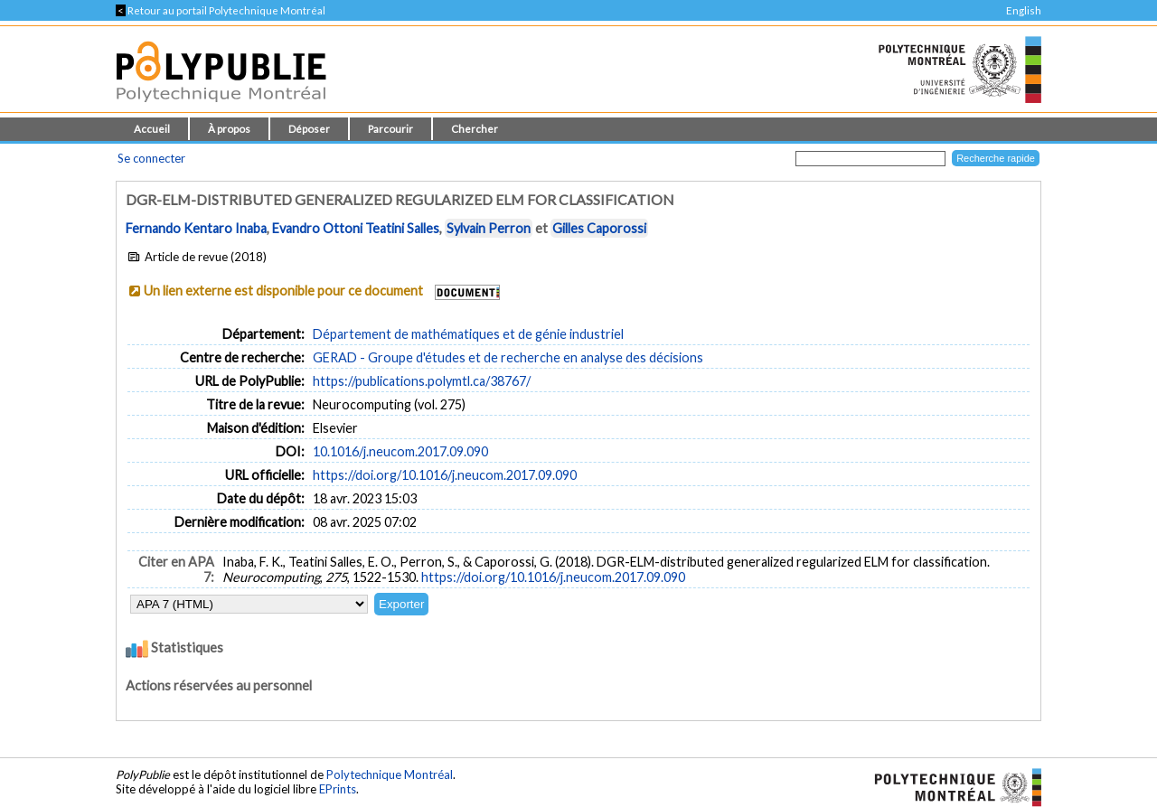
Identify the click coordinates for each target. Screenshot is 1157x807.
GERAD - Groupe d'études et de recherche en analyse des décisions (508, 357)
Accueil (152, 129)
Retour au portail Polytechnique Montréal (220, 10)
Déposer (309, 129)
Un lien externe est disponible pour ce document (283, 290)
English (1023, 10)
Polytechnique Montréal (389, 774)
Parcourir (390, 129)
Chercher (474, 129)
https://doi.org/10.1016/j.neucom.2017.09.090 (445, 475)
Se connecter (151, 158)
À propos (229, 129)
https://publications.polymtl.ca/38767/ (422, 381)
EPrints (337, 789)
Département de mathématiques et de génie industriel (468, 334)
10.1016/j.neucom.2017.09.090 (400, 451)
